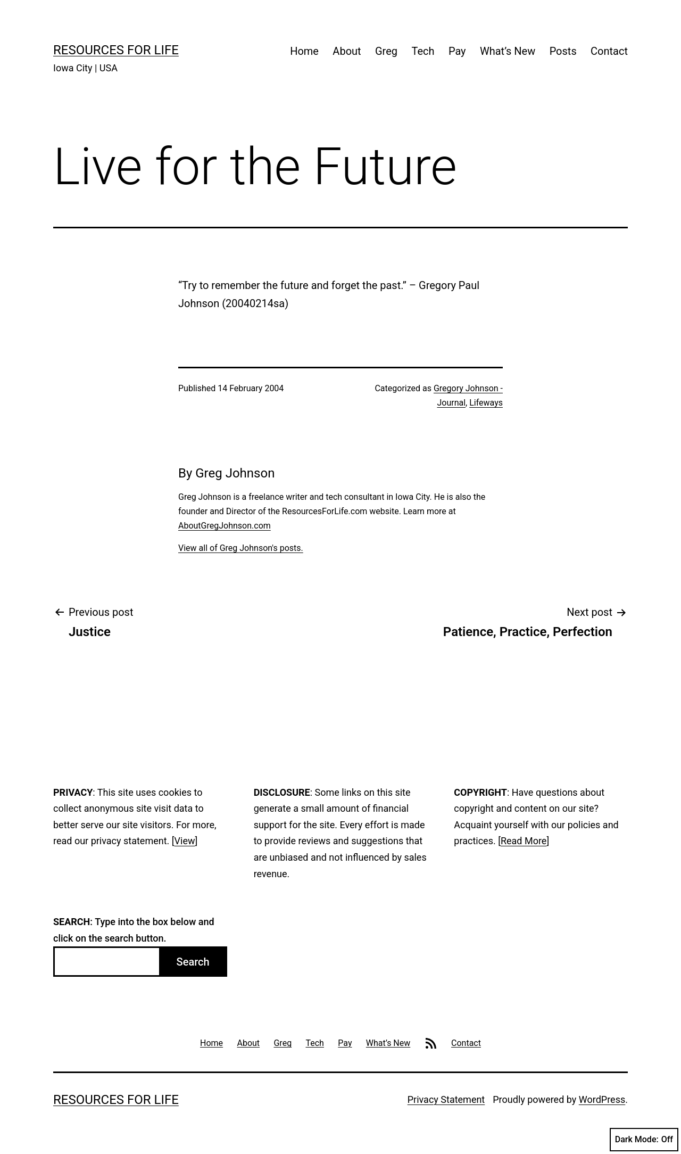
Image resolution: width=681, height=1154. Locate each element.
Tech (422, 51)
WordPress (602, 1099)
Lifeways (486, 403)
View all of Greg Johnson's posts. (240, 548)
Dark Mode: (644, 1139)
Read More (524, 840)
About (347, 51)
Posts (563, 51)
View (185, 840)
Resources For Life (116, 50)
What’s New (507, 51)
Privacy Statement (446, 1099)
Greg (386, 51)
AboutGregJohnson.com (224, 526)
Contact (609, 51)
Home (304, 51)
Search (193, 961)
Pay (457, 51)
